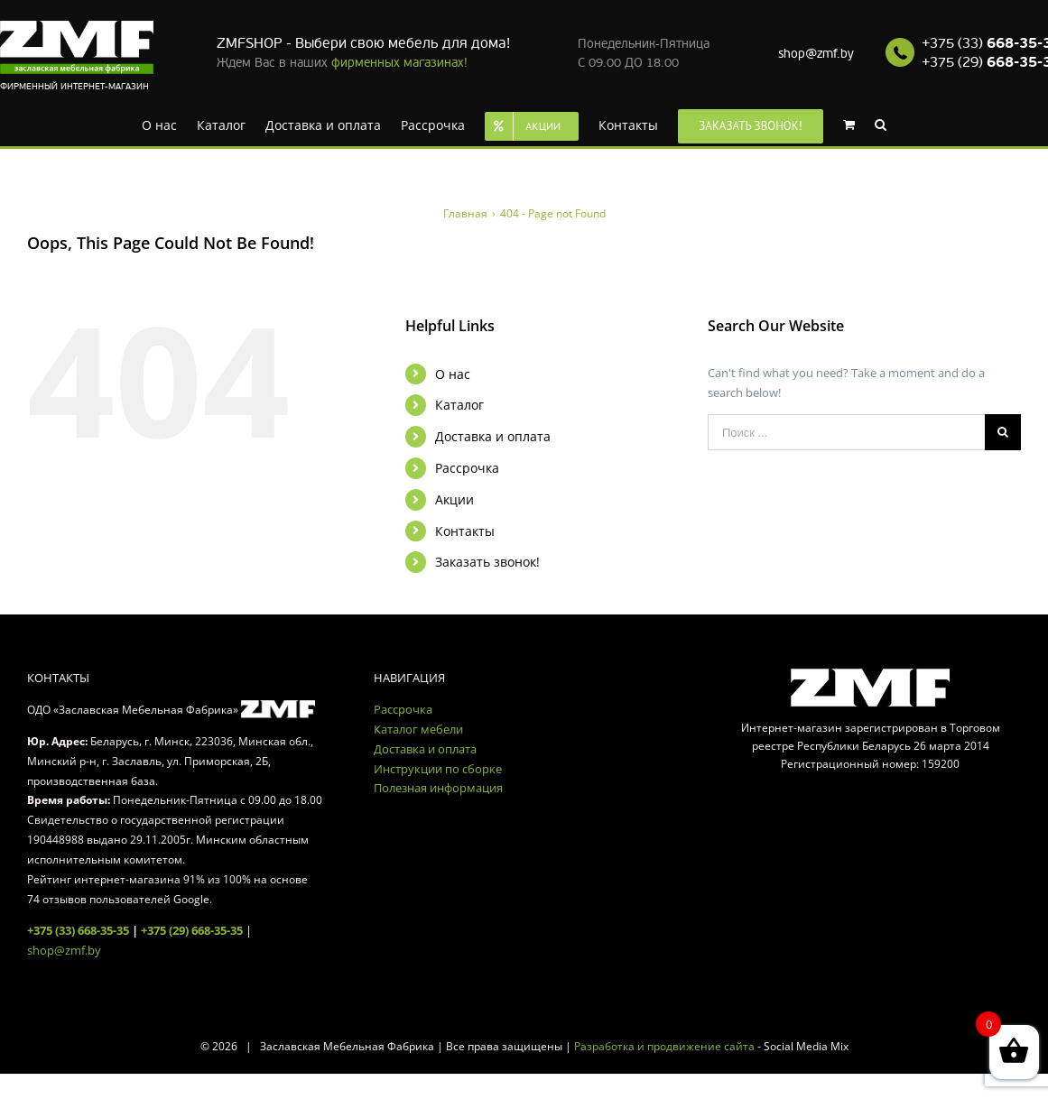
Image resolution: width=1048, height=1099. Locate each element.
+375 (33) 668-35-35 (78, 930)
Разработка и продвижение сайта (664, 1046)
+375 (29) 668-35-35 (192, 930)
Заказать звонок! (487, 561)
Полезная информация (438, 788)
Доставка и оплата (493, 436)
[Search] (880, 123)
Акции (454, 499)
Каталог (459, 404)
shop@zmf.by (816, 53)
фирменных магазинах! (399, 62)
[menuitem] (159, 123)
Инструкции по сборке (438, 769)
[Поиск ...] (846, 432)
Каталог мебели (418, 729)
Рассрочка (467, 467)
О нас (452, 374)
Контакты (465, 531)
